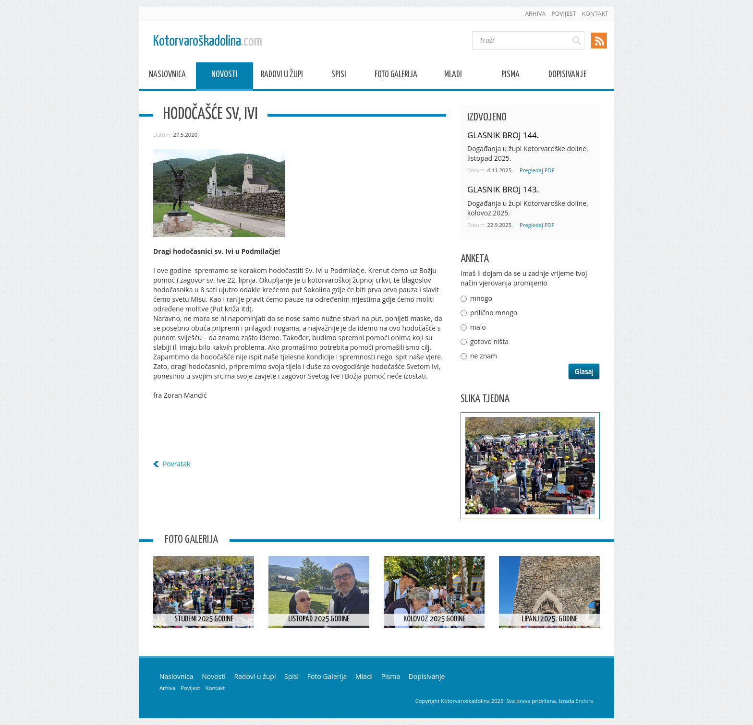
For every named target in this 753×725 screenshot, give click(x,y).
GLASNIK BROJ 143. (503, 189)
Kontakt (595, 14)
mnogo (481, 298)
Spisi (338, 76)
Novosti (224, 76)
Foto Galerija (396, 76)
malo (478, 327)
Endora (585, 700)
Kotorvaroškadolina (207, 41)
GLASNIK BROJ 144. (503, 135)
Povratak (176, 463)
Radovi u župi (282, 76)
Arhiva (535, 14)
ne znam (483, 355)
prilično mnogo (493, 312)
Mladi (453, 76)
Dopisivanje (567, 76)
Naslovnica (167, 76)
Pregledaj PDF (537, 170)
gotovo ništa (489, 341)
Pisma (510, 76)
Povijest (563, 14)
